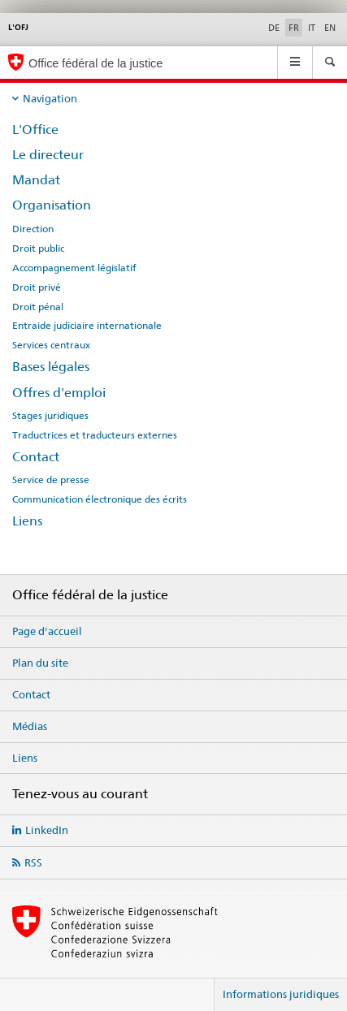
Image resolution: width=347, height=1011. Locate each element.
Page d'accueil (47, 630)
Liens (27, 521)
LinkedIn (46, 829)
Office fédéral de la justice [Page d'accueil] (95, 63)
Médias (29, 725)
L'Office (35, 129)
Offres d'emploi (59, 392)
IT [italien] (311, 27)
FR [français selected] (293, 27)
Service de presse (50, 480)
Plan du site (40, 662)
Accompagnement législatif (74, 268)
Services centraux (51, 345)
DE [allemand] (274, 27)
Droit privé (36, 287)
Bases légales (50, 366)
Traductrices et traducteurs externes (94, 435)
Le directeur (48, 154)
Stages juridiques (50, 415)
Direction (33, 229)
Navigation (50, 98)
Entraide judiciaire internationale (87, 325)
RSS (33, 862)
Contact (35, 456)
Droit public (38, 248)
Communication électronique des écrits (99, 499)
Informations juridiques (281, 993)
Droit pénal (37, 307)
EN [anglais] (330, 27)
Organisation (51, 205)
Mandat (36, 180)
